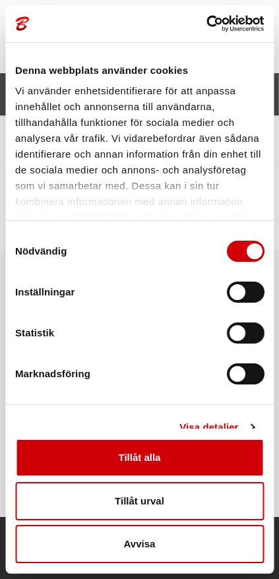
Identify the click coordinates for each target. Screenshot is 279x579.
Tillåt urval (139, 500)
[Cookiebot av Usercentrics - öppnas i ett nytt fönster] (206, 23)
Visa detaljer (208, 427)
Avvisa (140, 543)
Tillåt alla (140, 457)
